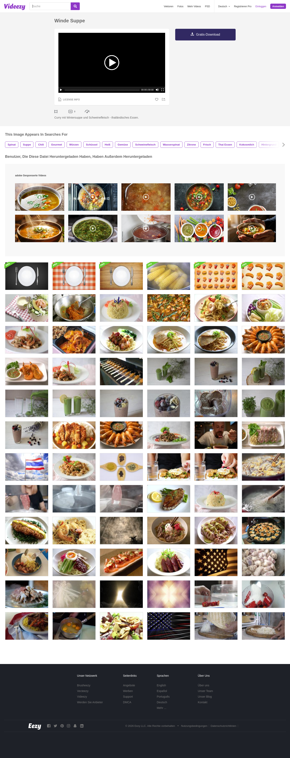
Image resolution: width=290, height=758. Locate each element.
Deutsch (162, 702)
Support (128, 696)
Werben (128, 691)
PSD (207, 6)
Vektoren (168, 6)
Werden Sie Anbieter (90, 702)
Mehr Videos (194, 6)
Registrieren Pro (243, 6)
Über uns (203, 685)
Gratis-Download (208, 34)
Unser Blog (205, 696)
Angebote (129, 685)
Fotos (180, 6)
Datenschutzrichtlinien (223, 725)
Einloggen (261, 6)
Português (163, 696)
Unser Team (205, 691)
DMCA (127, 702)
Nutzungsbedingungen (194, 725)
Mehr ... (161, 707)
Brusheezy (83, 685)
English (161, 685)
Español (162, 691)
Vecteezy (83, 691)
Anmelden (278, 6)
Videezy (82, 696)
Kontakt (202, 702)
